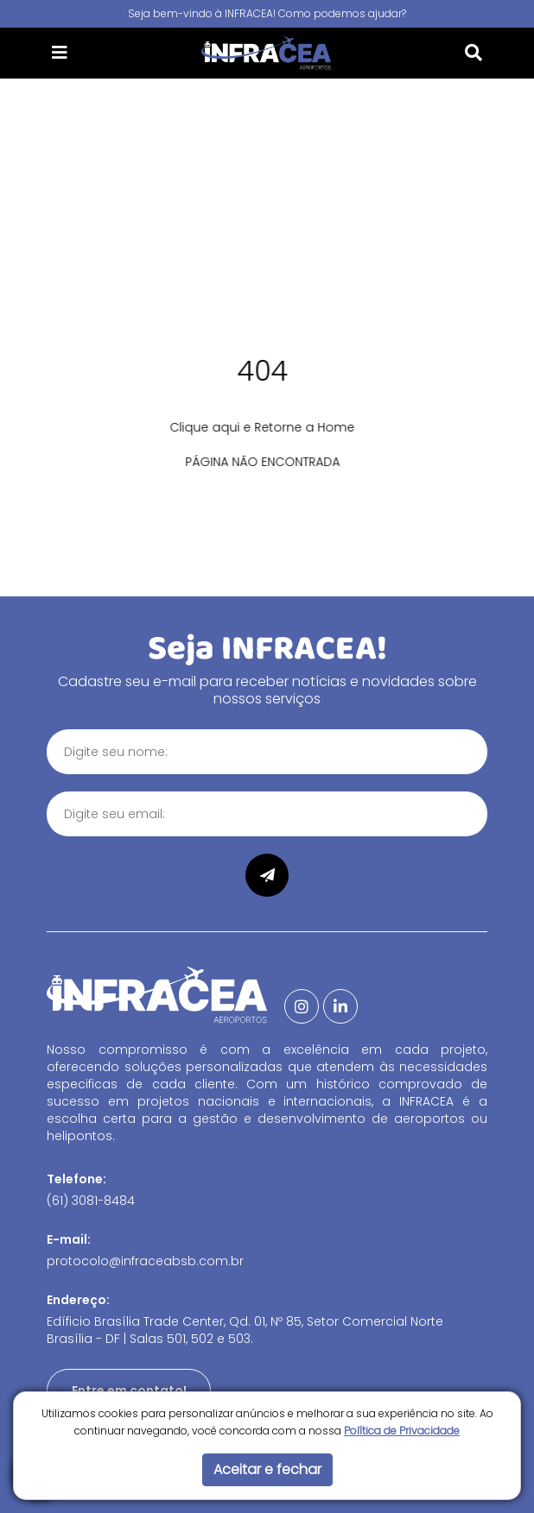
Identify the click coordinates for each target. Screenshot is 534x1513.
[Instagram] (301, 1006)
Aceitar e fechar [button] (267, 1469)
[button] (60, 52)
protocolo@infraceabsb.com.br (145, 1261)
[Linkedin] (340, 1006)
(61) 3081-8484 (91, 1200)
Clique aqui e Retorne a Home (253, 427)
